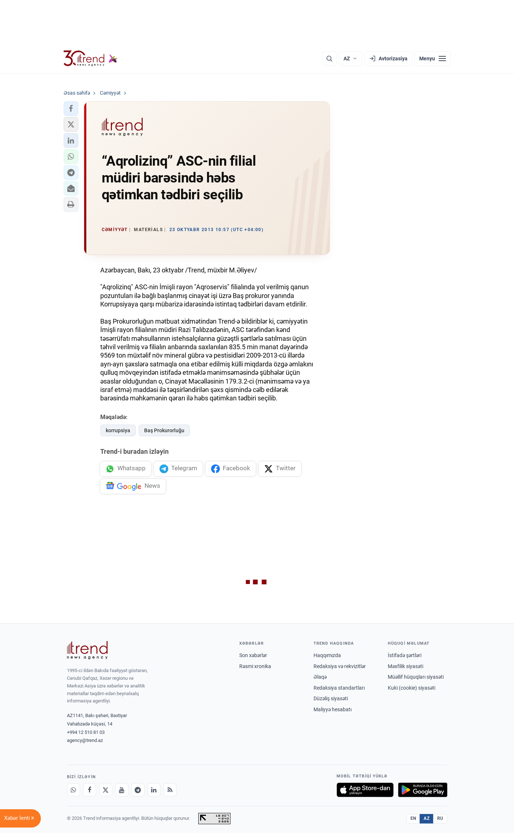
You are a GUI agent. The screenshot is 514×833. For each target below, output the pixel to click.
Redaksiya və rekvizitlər (340, 666)
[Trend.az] (91, 58)
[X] (105, 789)
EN (413, 818)
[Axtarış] (329, 58)
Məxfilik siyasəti (405, 666)
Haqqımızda (327, 655)
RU (440, 818)
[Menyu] (432, 58)
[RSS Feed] (170, 789)
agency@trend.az (85, 740)
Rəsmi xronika (255, 666)
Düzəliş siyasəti (331, 698)
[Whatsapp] (73, 789)
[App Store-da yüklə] (365, 790)
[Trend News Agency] (87, 650)
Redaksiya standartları (339, 688)
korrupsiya (118, 430)
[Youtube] (121, 789)
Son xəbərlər (253, 655)
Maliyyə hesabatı (333, 709)
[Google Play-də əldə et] (422, 790)
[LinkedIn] (154, 789)
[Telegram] (138, 789)
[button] (71, 109)
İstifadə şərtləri (404, 655)
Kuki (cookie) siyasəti (411, 688)
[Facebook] (89, 789)
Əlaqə (320, 677)
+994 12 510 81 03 (86, 732)
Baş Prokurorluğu (164, 430)
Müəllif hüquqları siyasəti (416, 677)
